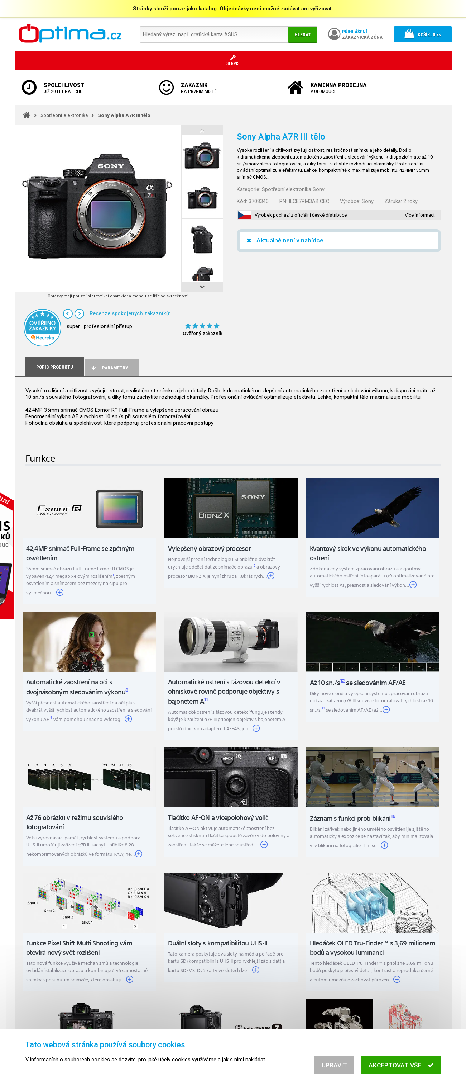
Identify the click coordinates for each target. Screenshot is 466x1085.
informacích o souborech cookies (70, 1059)
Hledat (302, 34)
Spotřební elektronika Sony (293, 189)
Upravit (334, 1065)
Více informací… (421, 215)
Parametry (109, 368)
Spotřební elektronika (64, 115)
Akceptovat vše (401, 1065)
